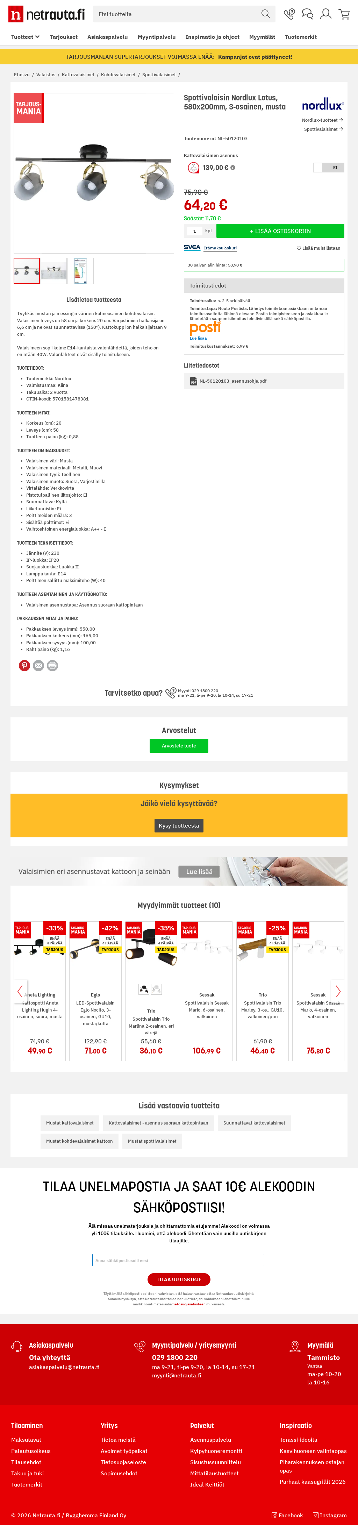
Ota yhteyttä (49, 1357)
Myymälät (262, 36)
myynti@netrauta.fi (176, 1375)
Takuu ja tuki (27, 1473)
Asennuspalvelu (210, 1439)
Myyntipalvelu (157, 36)
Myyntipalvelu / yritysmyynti (194, 1345)
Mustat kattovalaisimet (70, 1123)
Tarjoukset (64, 36)
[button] (232, 167)
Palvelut (202, 1425)
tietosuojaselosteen (189, 1304)
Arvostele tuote (179, 746)
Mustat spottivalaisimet (152, 1141)
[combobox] (184, 14)
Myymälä (320, 1345)
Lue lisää (198, 338)
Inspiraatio (296, 1425)
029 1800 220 (175, 1357)
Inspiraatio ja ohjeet (212, 36)
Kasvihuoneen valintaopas (313, 1450)
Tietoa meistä (118, 1439)
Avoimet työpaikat (124, 1450)
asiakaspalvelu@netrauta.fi (64, 1366)
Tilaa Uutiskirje (179, 1279)
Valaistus (46, 75)
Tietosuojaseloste (123, 1462)
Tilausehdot (26, 1462)
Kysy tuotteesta (179, 825)
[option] (143, 989)
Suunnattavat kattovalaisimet (254, 1123)
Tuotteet (22, 36)
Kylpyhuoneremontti (216, 1450)
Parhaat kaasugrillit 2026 (313, 1481)
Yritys (109, 1425)
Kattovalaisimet (78, 75)
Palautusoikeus (31, 1450)
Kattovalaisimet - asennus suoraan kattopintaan (158, 1123)
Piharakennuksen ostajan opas (312, 1466)
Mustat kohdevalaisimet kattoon (79, 1141)
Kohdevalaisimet (119, 75)
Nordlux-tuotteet (320, 120)
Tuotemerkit (301, 36)
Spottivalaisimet (159, 75)
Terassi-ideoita (298, 1439)
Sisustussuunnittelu (215, 1462)
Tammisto (323, 1357)
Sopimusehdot (119, 1473)
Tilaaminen (27, 1425)
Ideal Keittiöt (207, 1484)
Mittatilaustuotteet (214, 1473)
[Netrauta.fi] (46, 14)
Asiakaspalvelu (107, 36)
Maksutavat (26, 1439)
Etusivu (22, 75)
